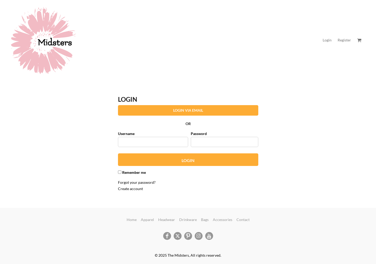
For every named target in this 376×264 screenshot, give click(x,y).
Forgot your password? (137, 182)
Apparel (147, 219)
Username (126, 133)
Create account (130, 188)
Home (132, 219)
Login (327, 40)
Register (344, 40)
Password (199, 133)
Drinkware (188, 219)
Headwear (166, 219)
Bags (205, 219)
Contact (243, 219)
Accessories (222, 219)
